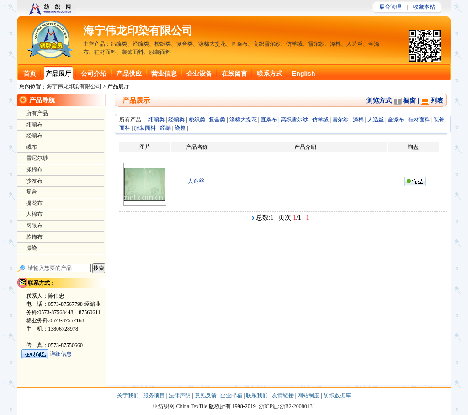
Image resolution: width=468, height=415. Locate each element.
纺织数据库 (337, 395)
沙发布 (34, 181)
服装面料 (145, 128)
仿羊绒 (320, 119)
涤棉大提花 (243, 119)
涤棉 (358, 119)
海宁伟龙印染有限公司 (138, 31)
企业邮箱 (232, 395)
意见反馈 (206, 395)
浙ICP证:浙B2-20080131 (287, 406)
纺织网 (166, 406)
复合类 (217, 119)
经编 (165, 128)
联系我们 (257, 395)
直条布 (269, 119)
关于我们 (128, 395)
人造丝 (375, 119)
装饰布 (34, 237)
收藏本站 (424, 7)
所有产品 (37, 113)
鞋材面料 (419, 119)
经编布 (34, 135)
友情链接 (283, 395)
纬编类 (156, 119)
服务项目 (154, 395)
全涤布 (396, 119)
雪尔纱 (340, 119)
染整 (180, 128)
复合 (31, 192)
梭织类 (197, 119)
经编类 (176, 119)
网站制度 (309, 395)
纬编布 (34, 124)
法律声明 (180, 395)
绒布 (31, 147)
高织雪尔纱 (294, 119)
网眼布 (34, 225)
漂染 (31, 248)
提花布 (34, 203)
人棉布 (34, 214)
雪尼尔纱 (37, 158)
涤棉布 (34, 169)
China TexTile (191, 406)
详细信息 (61, 353)
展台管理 (390, 7)
